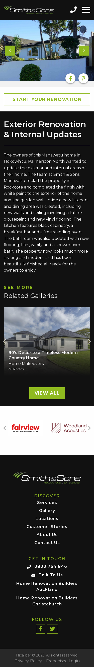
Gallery (47, 511)
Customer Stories (47, 527)
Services (47, 503)
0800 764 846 (50, 566)
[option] (47, 50)
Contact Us (47, 543)
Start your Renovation (47, 99)
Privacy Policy (28, 661)
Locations (47, 519)
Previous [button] (4, 341)
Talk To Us (51, 575)
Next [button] (89, 341)
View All (47, 393)
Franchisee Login (63, 661)
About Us (47, 535)
